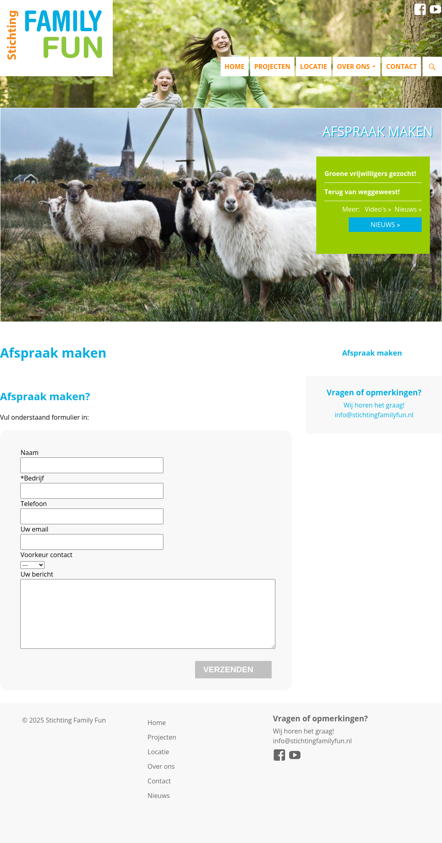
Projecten (272, 66)
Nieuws (159, 807)
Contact (401, 66)
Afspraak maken (372, 353)
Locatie (313, 66)
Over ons (353, 66)
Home (235, 66)
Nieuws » (408, 209)
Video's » (378, 209)
